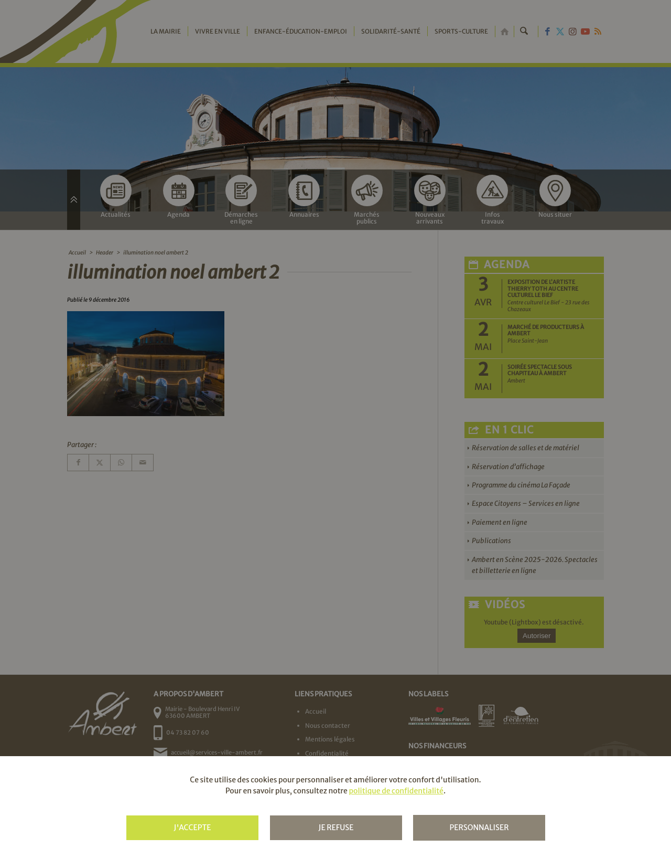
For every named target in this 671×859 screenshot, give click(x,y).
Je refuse (335, 827)
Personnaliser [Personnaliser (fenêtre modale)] (478, 827)
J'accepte (192, 827)
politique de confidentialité (396, 791)
